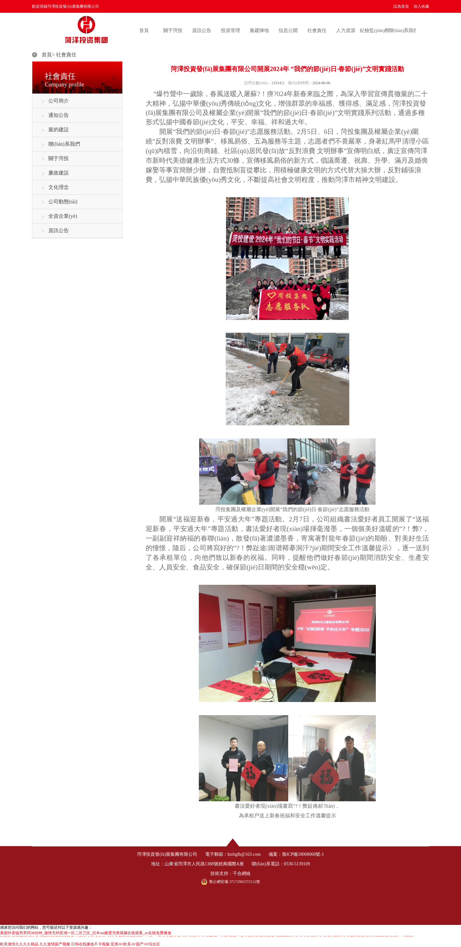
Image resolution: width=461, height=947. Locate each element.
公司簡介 (58, 100)
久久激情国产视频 (54, 944)
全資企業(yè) (62, 216)
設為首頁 (401, 6)
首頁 (144, 30)
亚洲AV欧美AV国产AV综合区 (135, 944)
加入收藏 (421, 6)
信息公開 (288, 30)
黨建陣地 (259, 30)
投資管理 (230, 30)
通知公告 (58, 115)
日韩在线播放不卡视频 (90, 944)
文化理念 (58, 187)
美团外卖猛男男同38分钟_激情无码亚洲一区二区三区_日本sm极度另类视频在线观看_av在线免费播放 (85, 933)
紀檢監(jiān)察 (374, 30)
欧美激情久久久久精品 (19, 944)
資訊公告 (201, 30)
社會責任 (317, 30)
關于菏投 (172, 30)
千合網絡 (242, 873)
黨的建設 (58, 129)
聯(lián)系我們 (403, 30)
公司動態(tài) (62, 201)
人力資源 (345, 30)
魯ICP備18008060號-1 (303, 854)
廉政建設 (58, 173)
